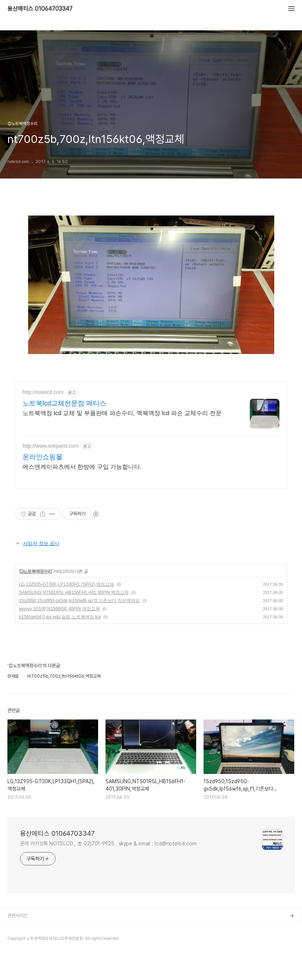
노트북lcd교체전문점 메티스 (64, 403)
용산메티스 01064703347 (40, 9)
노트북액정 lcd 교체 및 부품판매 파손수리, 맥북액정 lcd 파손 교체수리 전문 (122, 413)
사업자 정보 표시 (37, 543)
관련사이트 (17, 915)
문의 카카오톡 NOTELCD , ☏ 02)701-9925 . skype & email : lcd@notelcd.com (108, 844)
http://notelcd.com (43, 392)
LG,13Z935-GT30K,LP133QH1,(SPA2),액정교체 (66, 584)
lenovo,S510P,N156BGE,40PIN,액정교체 (59, 608)
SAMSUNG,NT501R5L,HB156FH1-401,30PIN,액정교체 (74, 592)
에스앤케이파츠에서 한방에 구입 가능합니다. (82, 467)
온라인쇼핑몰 (43, 457)
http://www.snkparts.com (51, 446)
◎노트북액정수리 (35, 571)
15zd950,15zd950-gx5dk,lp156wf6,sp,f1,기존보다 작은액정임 (79, 600)
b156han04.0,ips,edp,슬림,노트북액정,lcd (60, 617)
